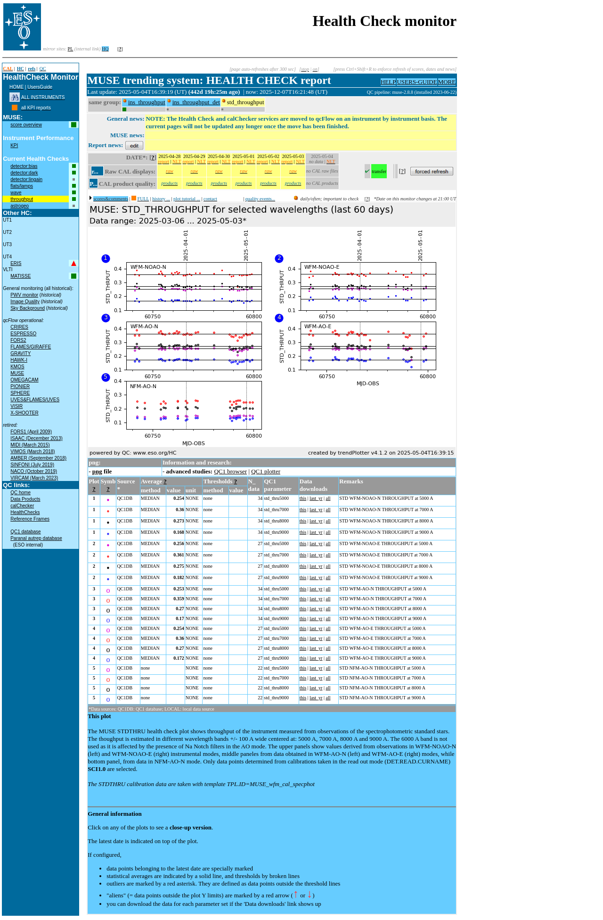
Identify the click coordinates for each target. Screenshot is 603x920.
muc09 (360, 92)
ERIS (15, 263)
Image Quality (25, 301)
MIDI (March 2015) (29, 445)
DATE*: (137, 157)
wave (15, 192)
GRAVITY (20, 353)
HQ (105, 48)
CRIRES (19, 327)
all (328, 498)
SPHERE (20, 393)
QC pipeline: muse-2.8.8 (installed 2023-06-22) (412, 92)
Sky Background (27, 308)
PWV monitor (24, 295)
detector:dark (24, 172)
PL (70, 48)
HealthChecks (25, 512)
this (303, 498)
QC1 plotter (265, 471)
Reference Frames (29, 519)
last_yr (316, 498)
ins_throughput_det (196, 102)
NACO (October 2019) (33, 471)
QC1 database (25, 531)
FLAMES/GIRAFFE (30, 346)
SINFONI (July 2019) (32, 464)
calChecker (22, 505)
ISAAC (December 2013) (36, 438)
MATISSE (20, 276)
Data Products (25, 499)
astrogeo (19, 205)
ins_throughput (146, 102)
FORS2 (18, 340)
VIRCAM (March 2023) (34, 478)
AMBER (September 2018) (38, 458)
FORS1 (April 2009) (31, 431)
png (97, 471)
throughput (21, 199)
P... (94, 183)
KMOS (17, 366)
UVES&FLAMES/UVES (34, 399)
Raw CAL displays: (130, 171)
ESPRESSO (23, 333)
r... (94, 171)
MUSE (17, 373)
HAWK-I (18, 360)
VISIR (16, 406)
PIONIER (20, 386)
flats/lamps (21, 186)
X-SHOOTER (24, 412)
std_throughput (245, 102)
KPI (14, 145)
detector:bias (23, 166)
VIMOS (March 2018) (32, 451)
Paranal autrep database (36, 538)
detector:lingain (26, 179)
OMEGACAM (24, 379)
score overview (26, 124)
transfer (379, 171)
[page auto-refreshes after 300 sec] (262, 69)
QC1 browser (230, 471)
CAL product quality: (127, 183)
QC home (20, 492)
